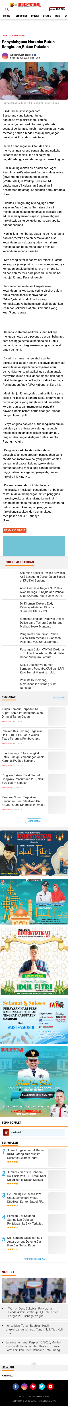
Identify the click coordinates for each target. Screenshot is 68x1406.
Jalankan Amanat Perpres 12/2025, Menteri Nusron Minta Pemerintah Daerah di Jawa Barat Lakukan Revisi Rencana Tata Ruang (33, 1346)
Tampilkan (59, 697)
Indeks (35, 15)
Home (6, 15)
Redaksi (22, 1396)
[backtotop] (34, 1365)
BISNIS (47, 15)
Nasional (16, 1132)
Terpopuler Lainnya (34, 1259)
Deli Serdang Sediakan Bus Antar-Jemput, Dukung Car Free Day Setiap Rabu (24, 1241)
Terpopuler (20, 15)
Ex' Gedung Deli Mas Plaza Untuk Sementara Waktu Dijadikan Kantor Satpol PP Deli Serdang (24, 1198)
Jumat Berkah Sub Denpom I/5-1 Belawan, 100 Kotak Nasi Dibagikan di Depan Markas (26, 1176)
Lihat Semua (34, 821)
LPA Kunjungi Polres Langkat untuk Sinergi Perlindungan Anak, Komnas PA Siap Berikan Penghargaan (23, 757)
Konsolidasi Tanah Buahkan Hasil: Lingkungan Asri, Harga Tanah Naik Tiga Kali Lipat (34, 1329)
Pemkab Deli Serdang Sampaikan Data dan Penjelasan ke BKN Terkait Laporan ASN (24, 1219)
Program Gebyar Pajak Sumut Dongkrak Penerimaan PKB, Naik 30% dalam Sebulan (23, 779)
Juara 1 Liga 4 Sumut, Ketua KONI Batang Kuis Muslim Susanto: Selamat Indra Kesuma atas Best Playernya (25, 1154)
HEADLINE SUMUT (17, 35)
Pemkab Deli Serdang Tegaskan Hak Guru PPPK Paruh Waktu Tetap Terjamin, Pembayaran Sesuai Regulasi (22, 735)
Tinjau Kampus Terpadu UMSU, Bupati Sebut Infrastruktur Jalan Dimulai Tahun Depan (22, 713)
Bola (58, 15)
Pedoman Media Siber (39, 1396)
